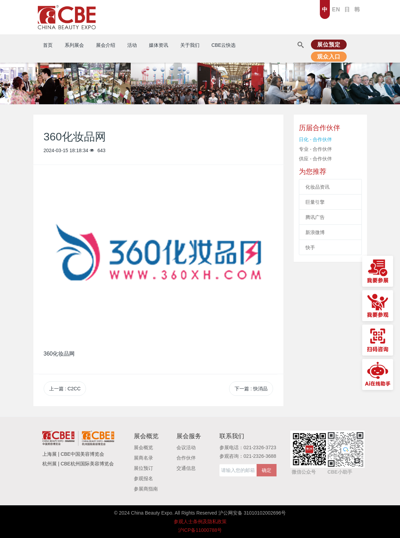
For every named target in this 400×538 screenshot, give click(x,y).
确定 (266, 470)
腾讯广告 (315, 217)
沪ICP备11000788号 (200, 530)
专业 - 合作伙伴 (315, 149)
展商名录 (143, 458)
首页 (48, 45)
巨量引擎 (315, 202)
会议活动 (186, 447)
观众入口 (328, 57)
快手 (310, 247)
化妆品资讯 (317, 187)
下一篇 (251, 388)
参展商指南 (146, 489)
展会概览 (143, 447)
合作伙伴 (186, 458)
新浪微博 (315, 232)
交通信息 (186, 468)
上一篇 (65, 388)
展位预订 (143, 468)
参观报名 (143, 478)
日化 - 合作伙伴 (315, 139)
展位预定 (328, 45)
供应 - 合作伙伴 (315, 158)
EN (336, 9)
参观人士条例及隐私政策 (200, 521)
